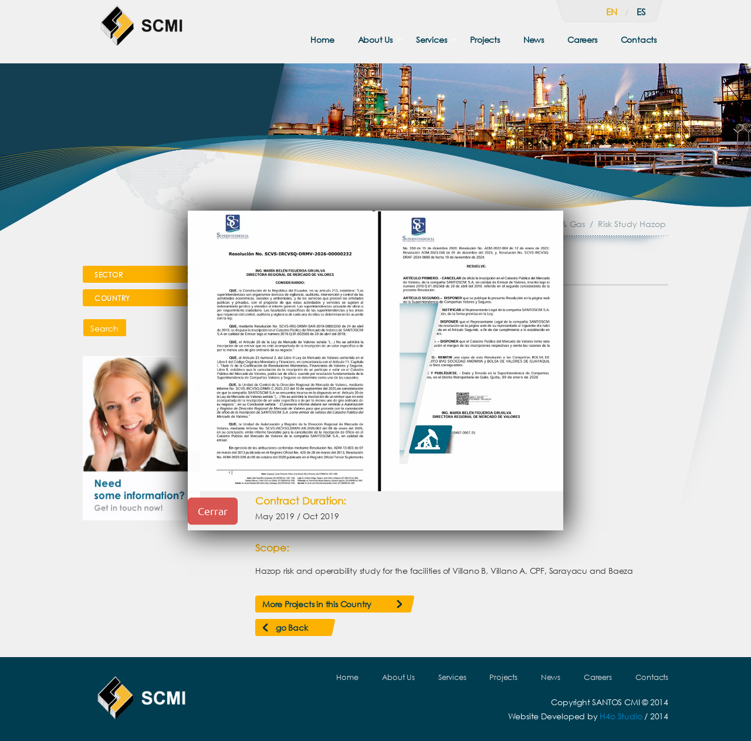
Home (322, 39)
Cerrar (213, 511)
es (641, 12)
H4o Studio (621, 716)
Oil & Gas (567, 223)
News (533, 39)
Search (104, 328)
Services (431, 39)
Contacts (639, 39)
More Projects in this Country (316, 604)
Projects (484, 39)
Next (642, 307)
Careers (582, 39)
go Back (292, 627)
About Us (375, 39)
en (611, 12)
